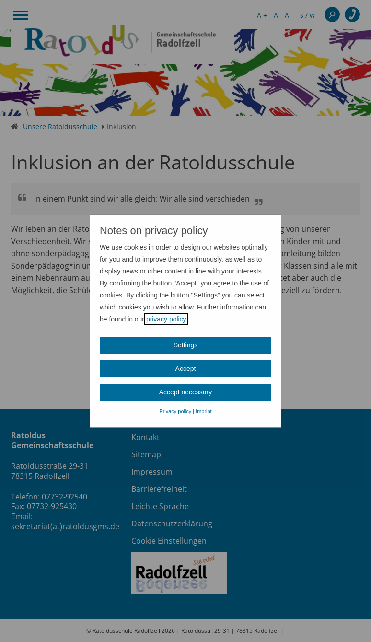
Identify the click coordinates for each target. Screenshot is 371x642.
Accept (185, 368)
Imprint (203, 411)
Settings (186, 345)
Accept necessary (185, 392)
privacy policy (166, 319)
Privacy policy (175, 411)
